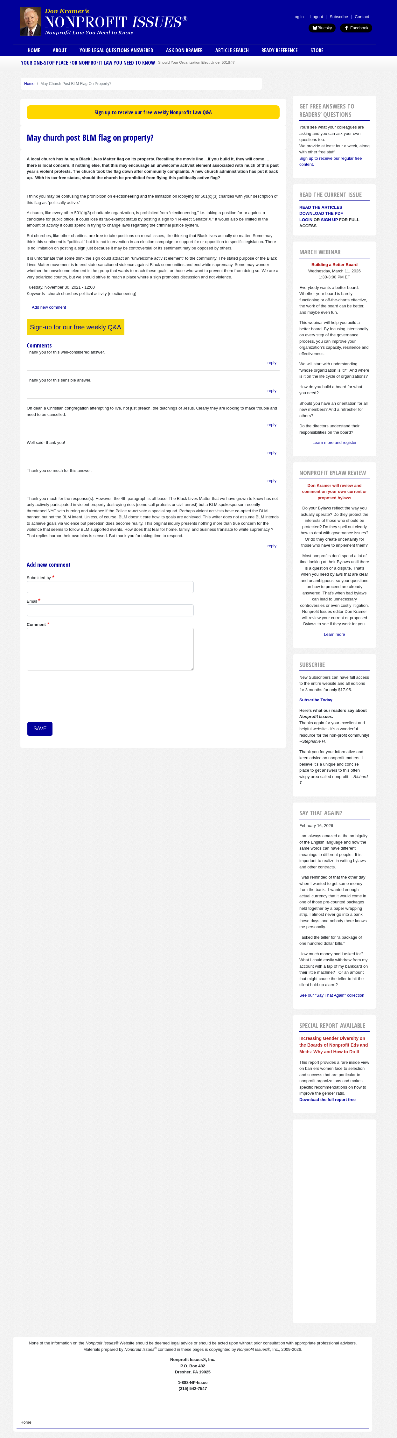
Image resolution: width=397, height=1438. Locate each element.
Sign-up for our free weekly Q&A (75, 327)
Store (317, 50)
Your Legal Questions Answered (116, 50)
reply (272, 362)
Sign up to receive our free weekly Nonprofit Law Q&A (153, 112)
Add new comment (49, 307)
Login (305, 219)
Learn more (334, 634)
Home (34, 50)
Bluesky (322, 27)
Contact (362, 17)
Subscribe (339, 17)
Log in (297, 17)
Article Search (232, 50)
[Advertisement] (334, 1221)
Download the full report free (327, 1099)
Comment (36, 624)
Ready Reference (279, 50)
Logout (316, 17)
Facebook (356, 27)
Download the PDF (321, 213)
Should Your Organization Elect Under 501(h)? (196, 62)
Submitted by (39, 577)
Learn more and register (334, 442)
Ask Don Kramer (184, 50)
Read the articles (320, 207)
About (60, 50)
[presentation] (53, 698)
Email (32, 601)
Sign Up (329, 219)
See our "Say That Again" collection (331, 995)
